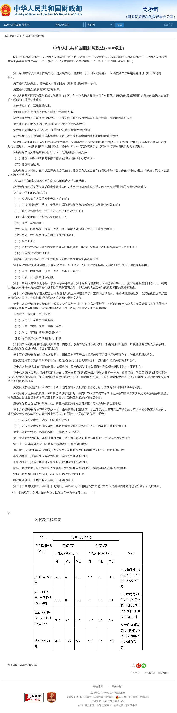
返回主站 (168, 24)
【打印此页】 (149, 673)
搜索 (119, 25)
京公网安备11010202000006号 (132, 697)
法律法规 (39, 36)
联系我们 (117, 686)
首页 (19, 36)
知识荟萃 (28, 36)
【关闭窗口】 (163, 673)
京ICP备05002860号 (103, 697)
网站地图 (98, 686)
